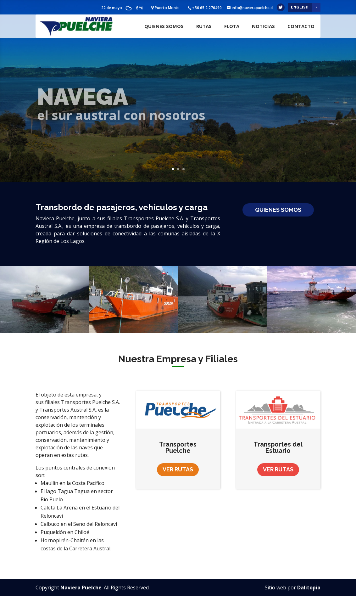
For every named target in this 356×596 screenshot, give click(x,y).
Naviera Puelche (81, 587)
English (300, 7)
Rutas (204, 26)
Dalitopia (308, 587)
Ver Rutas (178, 469)
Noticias (263, 26)
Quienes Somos (164, 26)
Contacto (300, 26)
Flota (231, 26)
